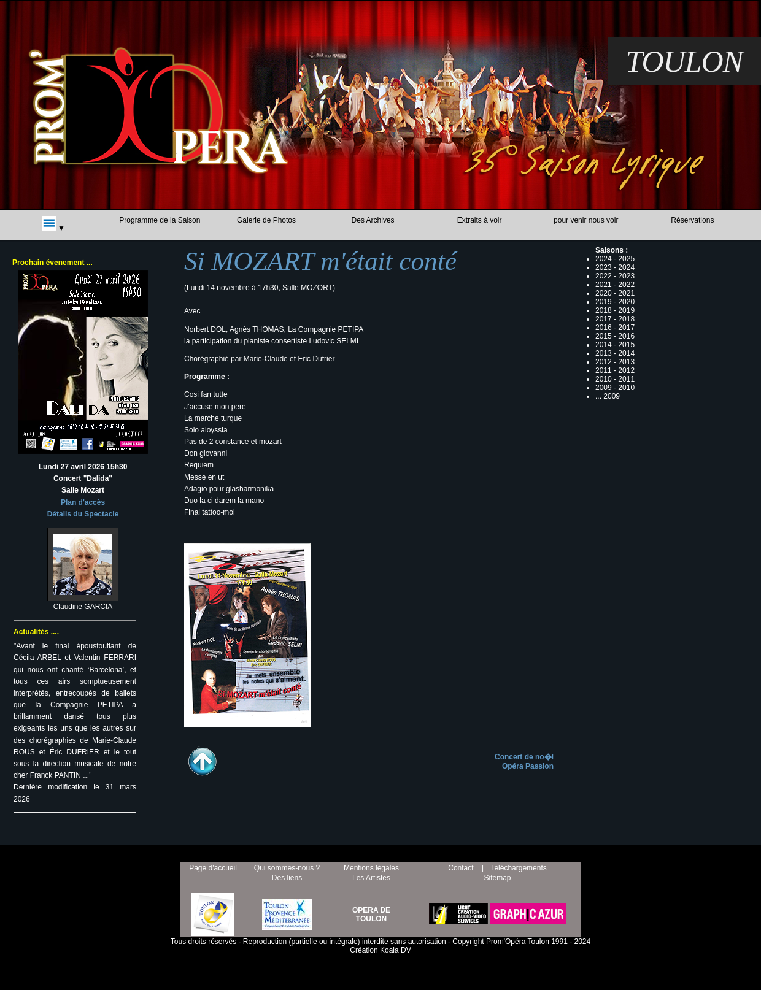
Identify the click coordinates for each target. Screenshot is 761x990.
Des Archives (373, 220)
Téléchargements (518, 868)
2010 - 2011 (615, 379)
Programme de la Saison (159, 220)
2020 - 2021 (615, 293)
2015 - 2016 (615, 336)
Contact (460, 868)
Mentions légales (371, 868)
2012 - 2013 (615, 362)
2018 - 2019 (615, 310)
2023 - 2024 (615, 267)
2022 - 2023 (615, 276)
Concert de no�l (524, 757)
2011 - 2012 (615, 370)
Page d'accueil (213, 868)
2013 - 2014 (615, 353)
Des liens (287, 877)
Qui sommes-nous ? (287, 868)
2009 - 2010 (615, 387)
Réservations (692, 220)
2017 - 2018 (615, 319)
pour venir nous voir (586, 220)
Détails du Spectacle (83, 514)
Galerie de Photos (266, 220)
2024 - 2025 (615, 259)
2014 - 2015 (615, 344)
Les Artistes (371, 877)
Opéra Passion (528, 766)
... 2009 (607, 396)
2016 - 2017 (615, 327)
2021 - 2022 (615, 284)
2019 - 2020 (615, 301)
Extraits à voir (479, 220)
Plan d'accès (83, 502)
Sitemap (497, 877)
